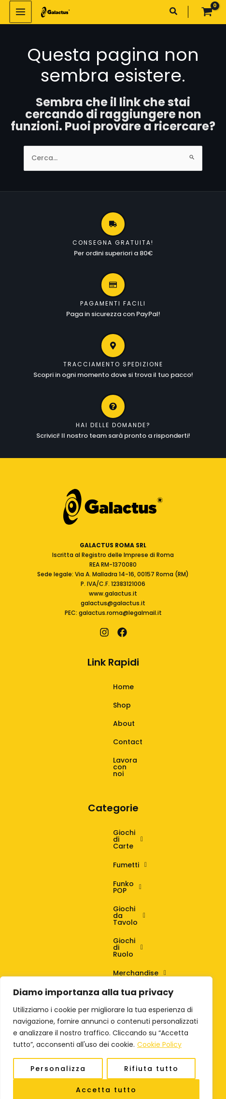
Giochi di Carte (107, 819)
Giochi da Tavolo (111, 877)
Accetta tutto (106, 1078)
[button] (174, 12)
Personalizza (58, 1057)
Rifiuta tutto (151, 1057)
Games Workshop (112, 935)
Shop (96, 705)
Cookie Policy (159, 1033)
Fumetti (93, 839)
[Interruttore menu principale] (20, 11)
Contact (101, 742)
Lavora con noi (113, 760)
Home (97, 687)
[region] (106, 1032)
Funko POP (99, 858)
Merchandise (103, 916)
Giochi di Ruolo (107, 896)
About (98, 723)
